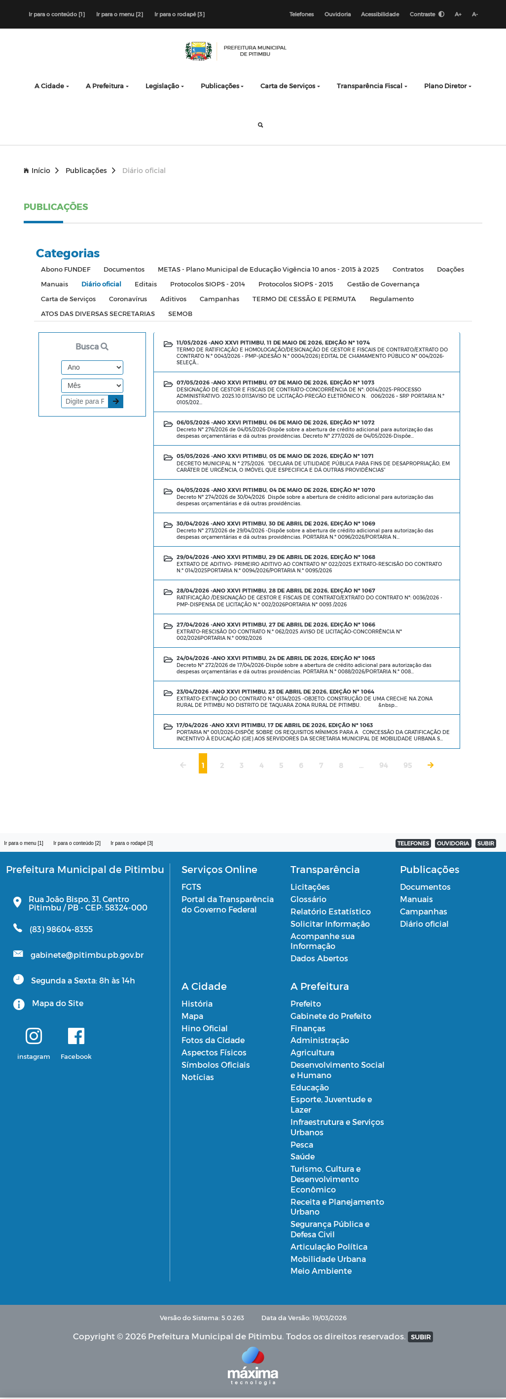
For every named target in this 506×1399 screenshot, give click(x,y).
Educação (309, 1088)
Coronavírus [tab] (128, 300)
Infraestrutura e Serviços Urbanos (337, 1128)
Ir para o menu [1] (24, 844)
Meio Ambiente (321, 1272)
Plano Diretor (445, 87)
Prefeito (305, 1005)
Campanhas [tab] (219, 300)
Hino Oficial (204, 1029)
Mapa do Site (57, 1004)
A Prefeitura (105, 87)
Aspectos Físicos (214, 1053)
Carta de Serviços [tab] (68, 300)
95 (407, 767)
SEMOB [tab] (180, 314)
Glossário (308, 900)
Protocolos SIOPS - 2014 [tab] (207, 285)
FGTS (191, 888)
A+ (457, 14)
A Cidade (49, 87)
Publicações (220, 87)
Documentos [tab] (124, 270)
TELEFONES (413, 844)
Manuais (416, 900)
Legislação (162, 87)
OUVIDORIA (453, 844)
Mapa (192, 1017)
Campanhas (423, 912)
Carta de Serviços (287, 87)
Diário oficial (424, 925)
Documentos (425, 888)
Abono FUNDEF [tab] (65, 270)
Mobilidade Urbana (328, 1260)
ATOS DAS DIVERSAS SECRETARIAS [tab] (98, 314)
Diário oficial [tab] (101, 285)
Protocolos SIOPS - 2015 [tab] (295, 285)
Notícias (197, 1078)
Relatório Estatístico (330, 912)
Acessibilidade (378, 14)
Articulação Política (328, 1248)
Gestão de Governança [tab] (383, 285)
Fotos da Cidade (213, 1041)
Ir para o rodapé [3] (179, 14)
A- (474, 14)
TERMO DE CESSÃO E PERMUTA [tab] (304, 300)
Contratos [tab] (408, 270)
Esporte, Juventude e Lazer (331, 1106)
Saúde (302, 1157)
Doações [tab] (450, 270)
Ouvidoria (334, 14)
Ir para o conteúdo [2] (79, 844)
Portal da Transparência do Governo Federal (227, 905)
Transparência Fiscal (369, 87)
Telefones (298, 14)
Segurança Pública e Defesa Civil (329, 1230)
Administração (319, 1041)
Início (41, 172)
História (197, 1005)
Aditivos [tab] (173, 300)
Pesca (301, 1146)
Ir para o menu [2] (119, 14)
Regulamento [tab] (392, 300)
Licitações (310, 888)
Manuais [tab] (54, 285)
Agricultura (312, 1053)
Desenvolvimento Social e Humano (337, 1071)
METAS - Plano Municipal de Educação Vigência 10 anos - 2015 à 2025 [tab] (268, 270)
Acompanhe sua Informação (322, 942)
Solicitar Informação (330, 925)
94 (383, 767)
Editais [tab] (146, 285)
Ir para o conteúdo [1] (57, 14)
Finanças (307, 1029)
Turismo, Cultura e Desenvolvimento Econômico (325, 1180)
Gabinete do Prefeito (330, 1017)
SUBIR (485, 844)
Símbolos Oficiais (215, 1066)
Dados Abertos (319, 959)
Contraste (425, 14)
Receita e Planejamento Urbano (337, 1208)
